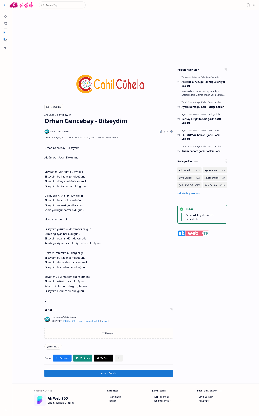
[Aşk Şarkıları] (215, 102)
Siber (69, 321)
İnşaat (105, 321)
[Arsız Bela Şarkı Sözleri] (207, 77)
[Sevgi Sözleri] (189, 178)
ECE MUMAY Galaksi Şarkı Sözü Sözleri (201, 136)
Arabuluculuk (92, 321)
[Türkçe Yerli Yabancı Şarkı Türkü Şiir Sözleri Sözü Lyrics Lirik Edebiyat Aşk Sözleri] (21, 5)
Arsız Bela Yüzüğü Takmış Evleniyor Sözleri (203, 83)
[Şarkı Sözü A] (215, 185)
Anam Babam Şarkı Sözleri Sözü (201, 151)
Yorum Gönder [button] (109, 373)
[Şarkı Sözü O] (53, 347)
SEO (65, 321)
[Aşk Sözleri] (203, 102)
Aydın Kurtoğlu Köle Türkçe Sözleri (203, 106)
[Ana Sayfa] (5, 16)
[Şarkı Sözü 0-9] (189, 185)
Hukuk (81, 321)
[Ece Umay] (214, 130)
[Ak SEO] (5, 23)
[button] (5, 4)
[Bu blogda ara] (62, 5)
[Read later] (160, 131)
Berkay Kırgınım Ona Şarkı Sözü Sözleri (201, 120)
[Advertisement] (133, 38)
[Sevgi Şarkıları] (215, 178)
